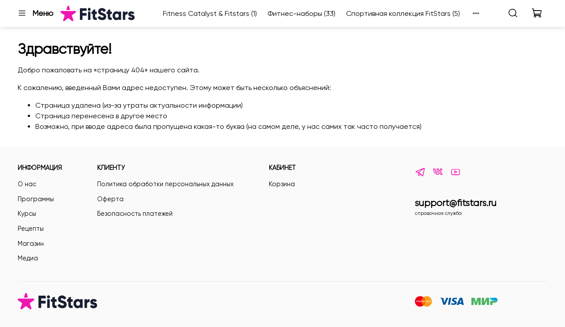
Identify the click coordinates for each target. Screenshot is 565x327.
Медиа (28, 258)
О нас (27, 184)
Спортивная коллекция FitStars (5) (403, 13)
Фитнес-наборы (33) (301, 13)
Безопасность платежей (135, 213)
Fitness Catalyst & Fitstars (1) (210, 13)
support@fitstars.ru (456, 203)
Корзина (282, 184)
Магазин (31, 243)
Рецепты (31, 228)
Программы (36, 199)
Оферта (110, 199)
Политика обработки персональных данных (165, 184)
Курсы (27, 213)
